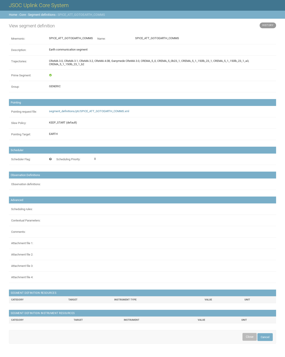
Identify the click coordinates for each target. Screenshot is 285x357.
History (268, 25)
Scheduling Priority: (68, 159)
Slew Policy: (18, 123)
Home (13, 14)
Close (249, 337)
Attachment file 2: (22, 254)
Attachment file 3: (22, 266)
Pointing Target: (21, 134)
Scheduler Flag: (21, 159)
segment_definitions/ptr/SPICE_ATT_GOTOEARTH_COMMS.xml (89, 111)
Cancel (265, 337)
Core (22, 14)
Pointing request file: (24, 111)
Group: (15, 86)
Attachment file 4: (22, 277)
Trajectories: (19, 61)
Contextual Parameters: (26, 220)
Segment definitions (41, 14)
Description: (18, 50)
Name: (101, 38)
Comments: (18, 231)
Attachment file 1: (22, 243)
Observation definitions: (26, 184)
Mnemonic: (18, 38)
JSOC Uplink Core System (39, 5)
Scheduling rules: (22, 209)
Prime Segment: (21, 75)
